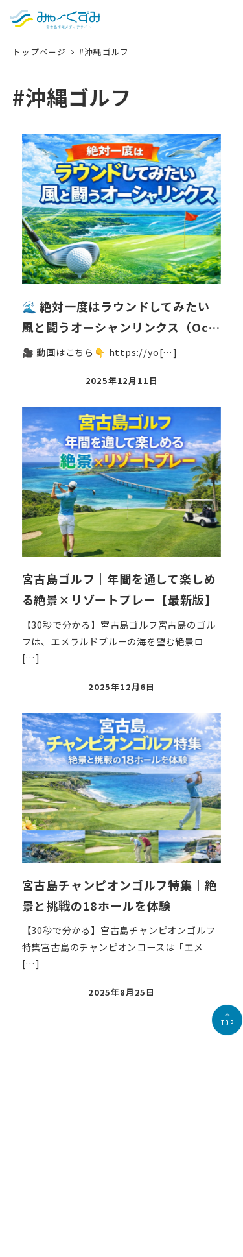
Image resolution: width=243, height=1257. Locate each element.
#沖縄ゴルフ (104, 51)
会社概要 (51, 1196)
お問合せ (176, 1196)
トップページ (40, 51)
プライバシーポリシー (114, 1196)
